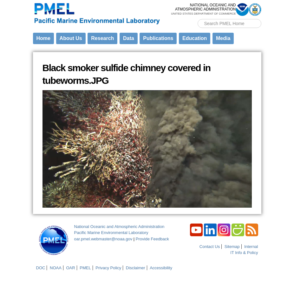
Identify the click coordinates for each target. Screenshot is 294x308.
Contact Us (209, 246)
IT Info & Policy (244, 252)
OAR (70, 267)
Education (194, 38)
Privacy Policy (108, 267)
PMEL (85, 267)
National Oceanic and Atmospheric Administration (119, 226)
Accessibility (161, 267)
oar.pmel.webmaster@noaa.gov (103, 239)
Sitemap (232, 246)
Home (43, 38)
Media (223, 38)
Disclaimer (135, 267)
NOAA (56, 267)
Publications (158, 38)
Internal (251, 246)
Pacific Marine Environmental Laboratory (111, 232)
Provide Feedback (152, 239)
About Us (71, 38)
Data (128, 38)
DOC (40, 267)
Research (102, 38)
